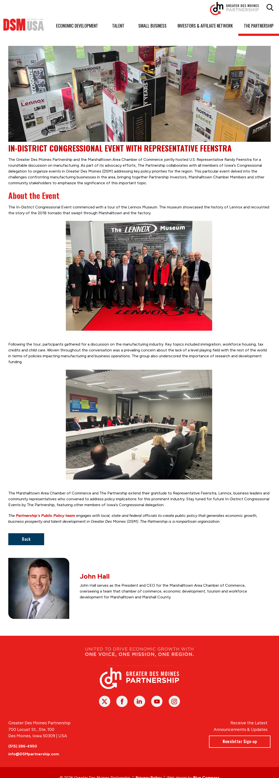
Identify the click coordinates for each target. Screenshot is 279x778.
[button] (270, 7)
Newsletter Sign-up (240, 741)
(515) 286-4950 (22, 746)
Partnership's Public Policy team (45, 515)
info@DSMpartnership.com (33, 754)
